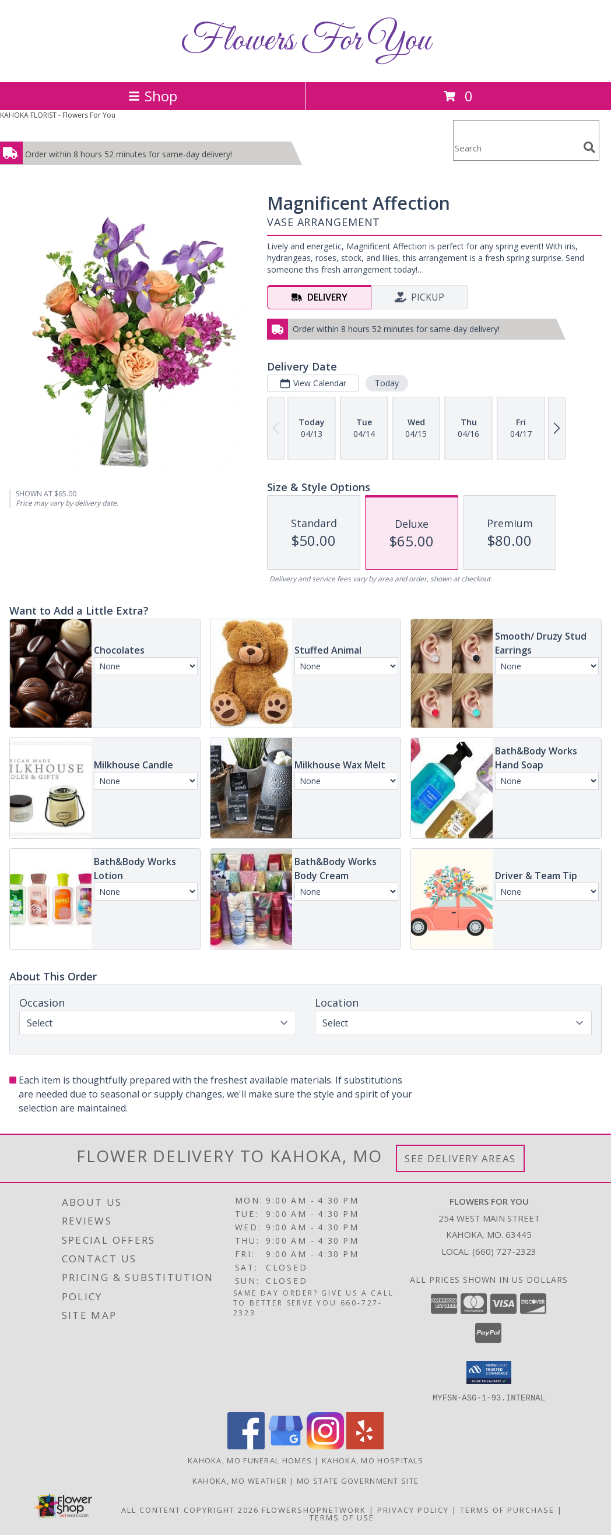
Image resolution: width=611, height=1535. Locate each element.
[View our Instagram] (325, 1445)
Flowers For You (305, 41)
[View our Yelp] (365, 1445)
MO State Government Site (358, 1480)
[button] (488, 1372)
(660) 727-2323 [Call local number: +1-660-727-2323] (504, 1251)
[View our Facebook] (246, 1445)
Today (387, 383)
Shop (152, 95)
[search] (589, 147)
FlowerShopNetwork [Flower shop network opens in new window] (314, 1509)
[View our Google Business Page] (285, 1445)
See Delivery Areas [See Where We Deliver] (460, 1158)
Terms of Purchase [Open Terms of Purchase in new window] (507, 1509)
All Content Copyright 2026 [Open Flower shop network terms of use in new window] (190, 1509)
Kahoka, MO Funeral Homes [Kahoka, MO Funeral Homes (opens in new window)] (250, 1460)
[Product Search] (516, 147)
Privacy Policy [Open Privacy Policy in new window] (413, 1509)
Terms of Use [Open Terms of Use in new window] (342, 1517)
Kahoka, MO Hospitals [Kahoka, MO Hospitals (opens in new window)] (372, 1460)
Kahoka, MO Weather (239, 1480)
